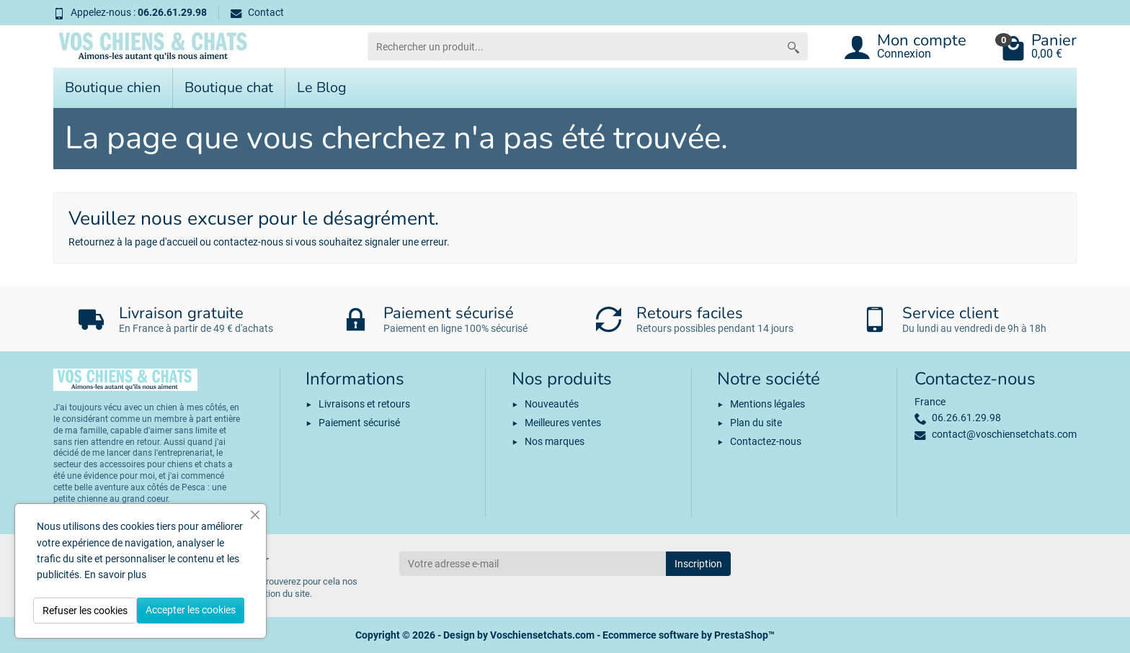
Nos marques (554, 441)
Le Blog (322, 87)
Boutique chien (113, 87)
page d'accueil (166, 242)
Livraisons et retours (364, 404)
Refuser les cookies (85, 610)
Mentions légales (767, 404)
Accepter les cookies (191, 610)
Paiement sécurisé (359, 422)
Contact (257, 12)
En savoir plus (115, 574)
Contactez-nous (765, 441)
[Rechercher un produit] (573, 46)
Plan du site (756, 422)
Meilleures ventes (563, 422)
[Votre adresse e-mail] (532, 563)
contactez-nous (248, 242)
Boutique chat (228, 87)
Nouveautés (552, 404)
